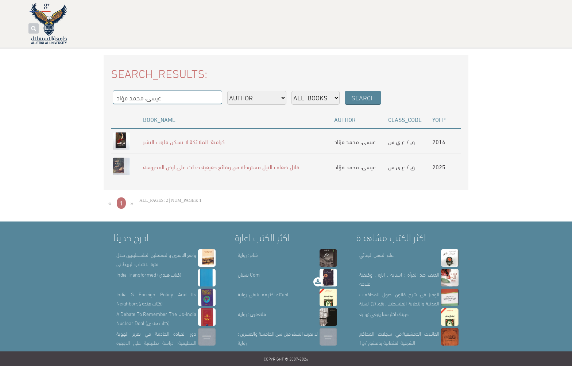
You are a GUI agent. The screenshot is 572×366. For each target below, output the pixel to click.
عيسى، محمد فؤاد (355, 141)
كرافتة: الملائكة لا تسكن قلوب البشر (184, 141)
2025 (438, 166)
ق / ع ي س (401, 141)
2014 (438, 141)
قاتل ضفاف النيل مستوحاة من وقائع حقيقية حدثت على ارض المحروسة (221, 166)
